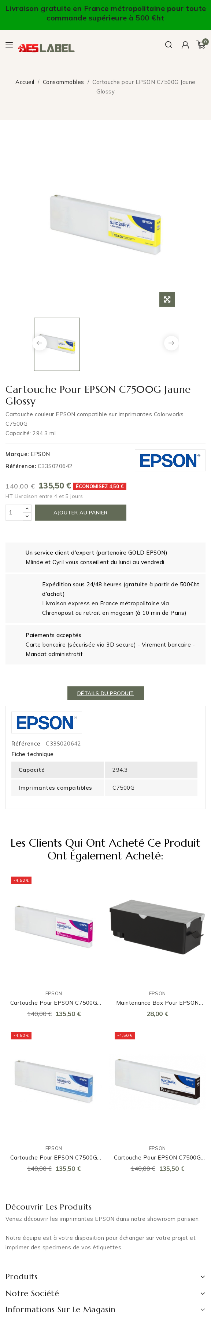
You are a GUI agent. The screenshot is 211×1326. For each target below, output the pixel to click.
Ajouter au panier (80, 512)
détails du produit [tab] (105, 693)
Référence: (20, 466)
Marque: (17, 454)
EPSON (40, 454)
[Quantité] (14, 513)
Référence (26, 743)
